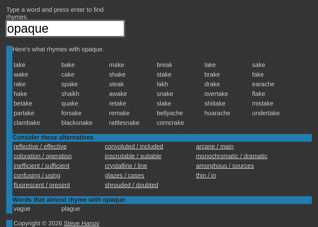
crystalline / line (126, 165)
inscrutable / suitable (133, 156)
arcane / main (215, 146)
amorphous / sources (225, 165)
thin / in (206, 175)
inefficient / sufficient (41, 165)
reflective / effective (40, 146)
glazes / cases (124, 175)
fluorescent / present (42, 185)
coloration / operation (43, 156)
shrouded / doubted (131, 185)
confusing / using (37, 175)
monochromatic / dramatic (231, 156)
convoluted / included (134, 146)
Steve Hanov (82, 223)
